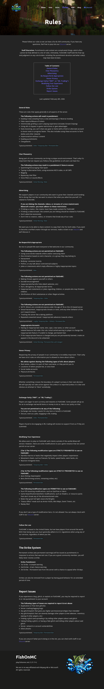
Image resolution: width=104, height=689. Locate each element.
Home (43, 7)
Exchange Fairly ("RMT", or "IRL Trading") (52, 81)
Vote (50, 7)
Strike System (52, 88)
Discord (89, 7)
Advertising (52, 73)
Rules (65, 7)
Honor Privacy (52, 78)
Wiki (73, 7)
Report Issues (52, 91)
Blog (79, 7)
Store (57, 7)
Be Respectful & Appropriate (52, 76)
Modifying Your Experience (52, 83)
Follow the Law (52, 86)
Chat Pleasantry (52, 71)
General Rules (52, 68)
